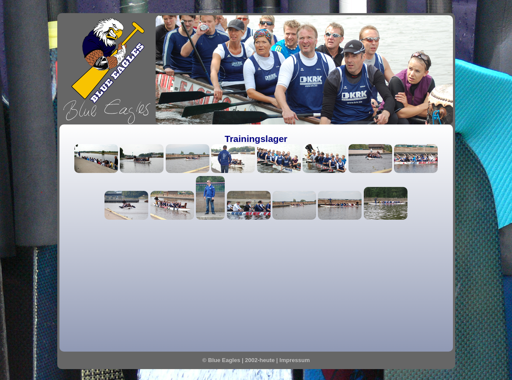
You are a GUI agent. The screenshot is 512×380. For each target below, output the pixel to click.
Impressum (294, 360)
